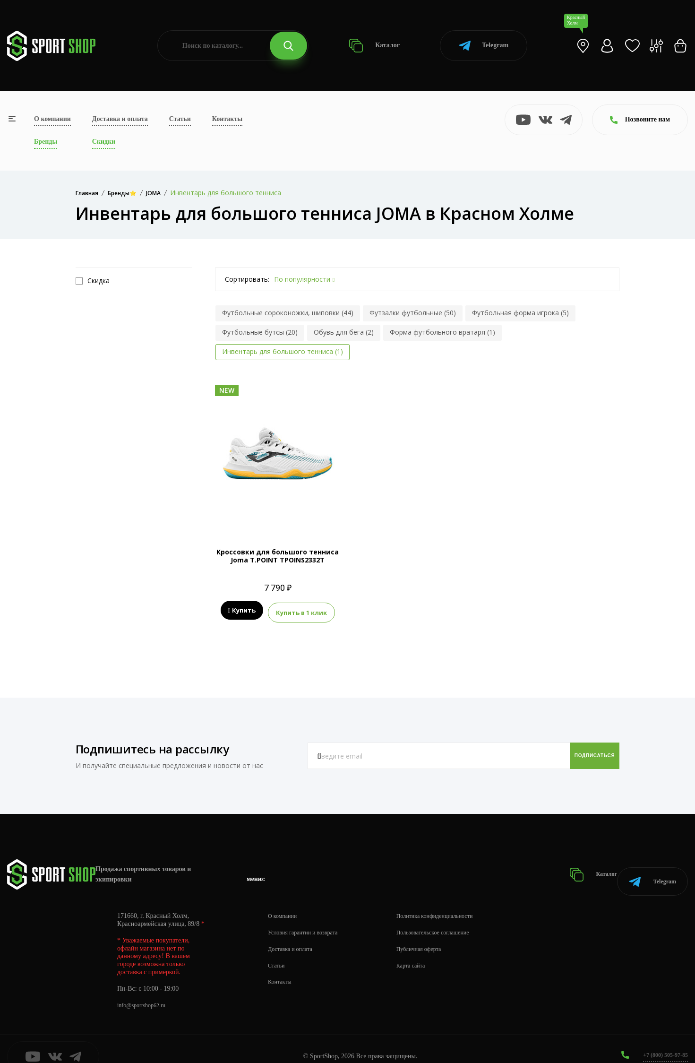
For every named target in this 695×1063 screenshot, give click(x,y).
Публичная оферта (435, 933)
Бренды (45, 141)
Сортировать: (247, 279)
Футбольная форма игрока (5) (520, 312)
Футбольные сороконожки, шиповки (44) (287, 312)
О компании (52, 118)
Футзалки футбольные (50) (412, 312)
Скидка (93, 280)
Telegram (483, 46)
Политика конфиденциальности (453, 900)
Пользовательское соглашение (451, 916)
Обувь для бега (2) (344, 332)
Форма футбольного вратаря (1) (442, 332)
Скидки (103, 141)
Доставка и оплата (120, 118)
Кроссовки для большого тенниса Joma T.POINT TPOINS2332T (277, 555)
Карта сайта (426, 949)
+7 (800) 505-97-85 (661, 1039)
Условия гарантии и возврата (308, 916)
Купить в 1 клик (301, 610)
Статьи (180, 118)
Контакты (227, 118)
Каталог (374, 45)
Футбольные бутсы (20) (260, 332)
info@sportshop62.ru (145, 989)
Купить (242, 610)
